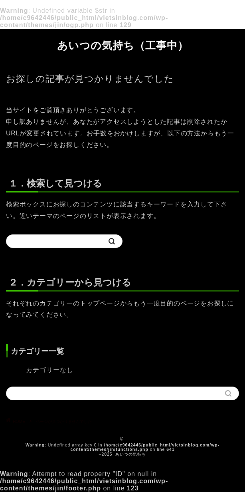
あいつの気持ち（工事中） (122, 45)
